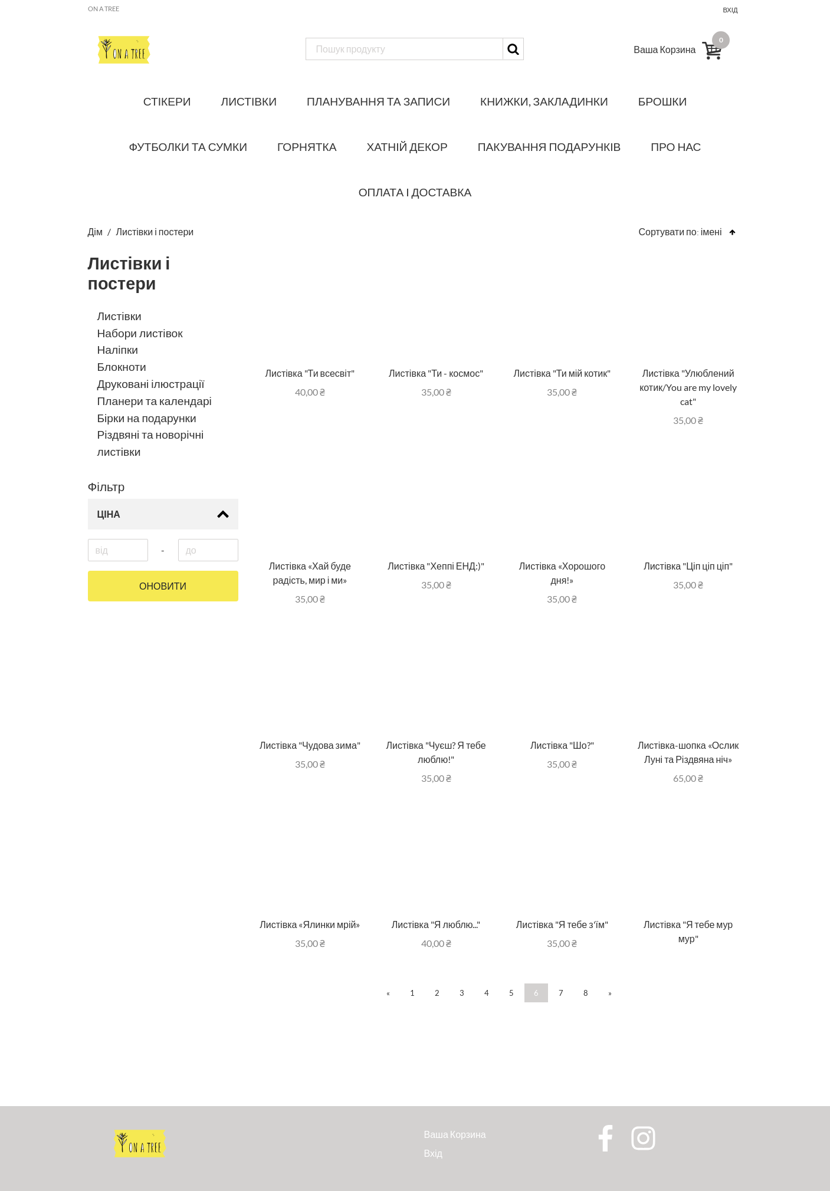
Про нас (676, 146)
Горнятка (306, 146)
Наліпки (118, 349)
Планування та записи (378, 101)
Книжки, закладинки (544, 101)
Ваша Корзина (455, 1134)
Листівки (249, 101)
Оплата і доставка (415, 192)
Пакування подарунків (549, 146)
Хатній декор (407, 146)
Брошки (662, 101)
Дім (96, 231)
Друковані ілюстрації (151, 383)
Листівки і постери (155, 231)
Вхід (730, 10)
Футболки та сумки (188, 146)
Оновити (162, 586)
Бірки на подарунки (146, 418)
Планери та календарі (154, 400)
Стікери (167, 101)
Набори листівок (140, 333)
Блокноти (121, 366)
